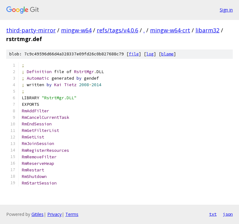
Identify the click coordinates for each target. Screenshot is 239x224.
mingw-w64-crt (170, 30)
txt (213, 214)
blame (167, 54)
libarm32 (207, 30)
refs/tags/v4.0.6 (117, 30)
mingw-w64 (76, 30)
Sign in (226, 10)
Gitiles (37, 214)
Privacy (54, 214)
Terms (71, 214)
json (228, 214)
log (150, 54)
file (134, 54)
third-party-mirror (31, 30)
